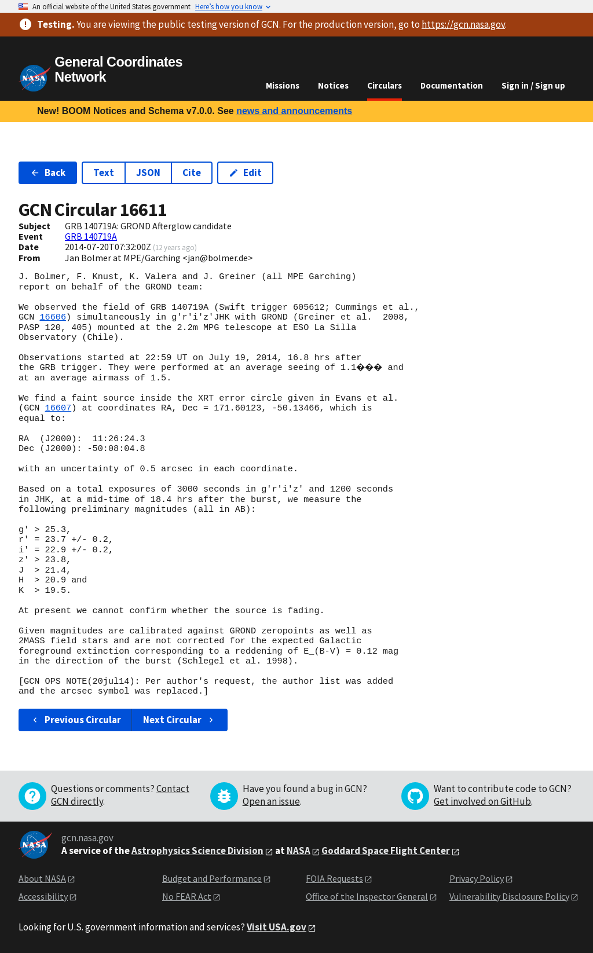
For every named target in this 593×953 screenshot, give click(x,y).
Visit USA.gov (276, 927)
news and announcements (294, 111)
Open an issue (271, 801)
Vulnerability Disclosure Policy (509, 896)
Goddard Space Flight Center (385, 850)
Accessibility (43, 896)
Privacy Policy (476, 878)
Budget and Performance (212, 878)
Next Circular (179, 719)
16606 (52, 317)
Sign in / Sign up (533, 85)
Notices (333, 85)
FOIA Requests (334, 878)
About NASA (42, 878)
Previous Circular (75, 719)
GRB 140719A (91, 236)
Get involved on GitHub (482, 801)
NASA (298, 850)
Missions (282, 85)
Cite (191, 172)
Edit (245, 172)
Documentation (451, 85)
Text (103, 172)
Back (47, 172)
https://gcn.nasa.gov (463, 24)
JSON (148, 172)
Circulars (384, 85)
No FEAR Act (186, 896)
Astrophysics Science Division (197, 850)
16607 (58, 408)
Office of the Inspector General (367, 896)
